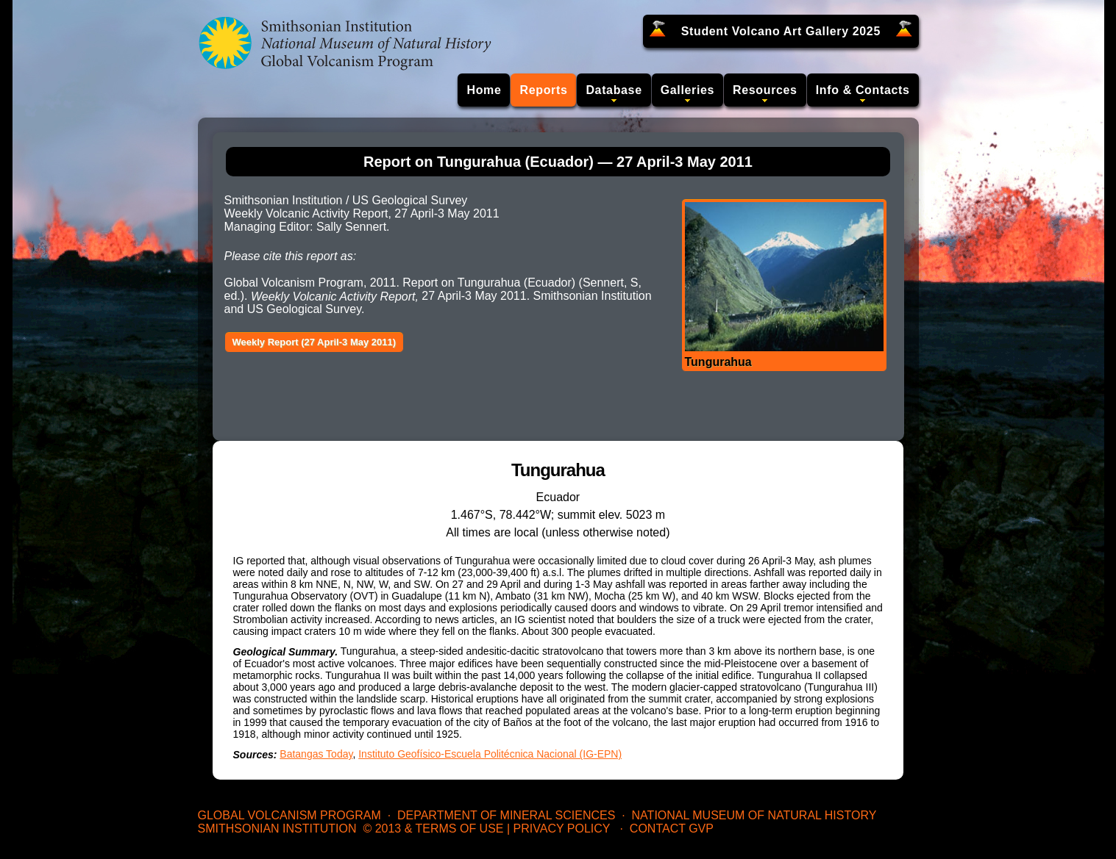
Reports (543, 90)
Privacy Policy (562, 828)
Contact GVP (672, 828)
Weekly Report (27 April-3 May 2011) (314, 342)
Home (483, 90)
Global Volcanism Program (289, 815)
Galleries (687, 90)
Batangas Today (316, 754)
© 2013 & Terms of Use (433, 828)
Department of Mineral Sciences (506, 815)
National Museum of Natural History (754, 815)
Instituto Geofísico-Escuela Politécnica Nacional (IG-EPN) (490, 754)
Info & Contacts (863, 90)
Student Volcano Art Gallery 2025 (781, 31)
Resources (765, 90)
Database (613, 90)
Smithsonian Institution (277, 828)
